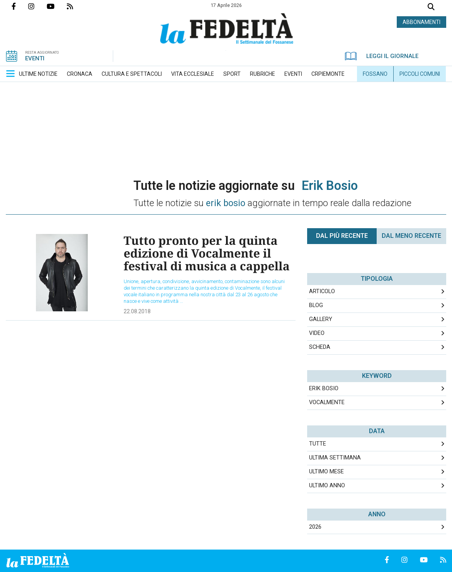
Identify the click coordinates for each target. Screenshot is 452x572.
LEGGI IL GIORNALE (381, 56)
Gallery (320, 319)
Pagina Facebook (20, 6)
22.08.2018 (137, 311)
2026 (315, 527)
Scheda (319, 347)
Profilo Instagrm (37, 6)
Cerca (431, 7)
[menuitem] (38, 74)
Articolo (322, 291)
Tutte (317, 444)
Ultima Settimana (335, 457)
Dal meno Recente (411, 235)
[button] (10, 73)
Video (317, 333)
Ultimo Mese (326, 471)
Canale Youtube (57, 6)
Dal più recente (342, 235)
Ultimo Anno (327, 485)
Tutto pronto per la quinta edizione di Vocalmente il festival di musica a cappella (207, 253)
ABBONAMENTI (421, 22)
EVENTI (34, 58)
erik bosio (323, 388)
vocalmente (327, 402)
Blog (316, 305)
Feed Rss (76, 6)
